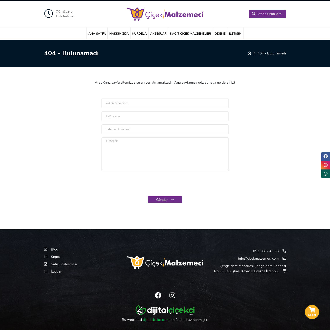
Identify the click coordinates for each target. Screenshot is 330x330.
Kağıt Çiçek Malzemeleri (190, 34)
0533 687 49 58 (269, 251)
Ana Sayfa (97, 34)
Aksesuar (158, 34)
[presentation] (165, 184)
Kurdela (139, 34)
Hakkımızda (119, 34)
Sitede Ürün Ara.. (267, 14)
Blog (51, 249)
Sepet (52, 256)
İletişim (235, 34)
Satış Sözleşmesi (60, 264)
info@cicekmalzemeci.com (262, 258)
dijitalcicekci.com (156, 319)
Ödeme (220, 34)
